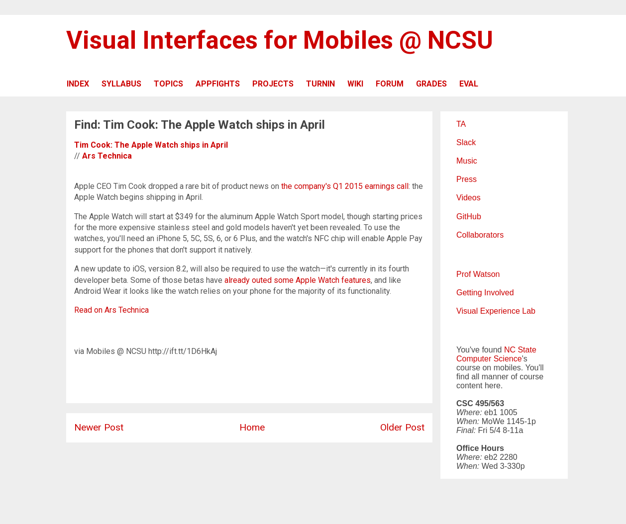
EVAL (468, 83)
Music (466, 161)
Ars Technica (107, 156)
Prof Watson (478, 274)
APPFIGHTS (218, 83)
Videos (468, 197)
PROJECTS (273, 83)
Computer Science (489, 358)
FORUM (390, 83)
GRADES (431, 83)
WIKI (355, 83)
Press (466, 179)
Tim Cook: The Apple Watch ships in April (151, 145)
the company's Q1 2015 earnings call (345, 186)
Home (252, 427)
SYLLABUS (121, 83)
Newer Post (98, 427)
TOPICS (168, 83)
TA (461, 124)
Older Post (402, 427)
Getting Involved (485, 292)
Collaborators (480, 235)
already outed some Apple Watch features (297, 280)
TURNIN (320, 83)
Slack (466, 142)
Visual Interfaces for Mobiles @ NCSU (279, 40)
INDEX (78, 83)
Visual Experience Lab (495, 311)
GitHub (468, 216)
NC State (520, 350)
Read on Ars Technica (111, 310)
